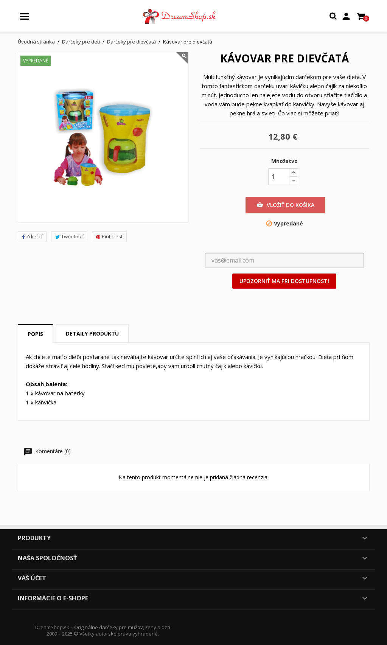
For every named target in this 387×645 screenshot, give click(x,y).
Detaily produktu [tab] (92, 333)
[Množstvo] (278, 176)
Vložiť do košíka (285, 205)
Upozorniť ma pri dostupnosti (284, 280)
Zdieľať (32, 236)
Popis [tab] (35, 333)
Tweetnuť (69, 236)
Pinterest (109, 236)
